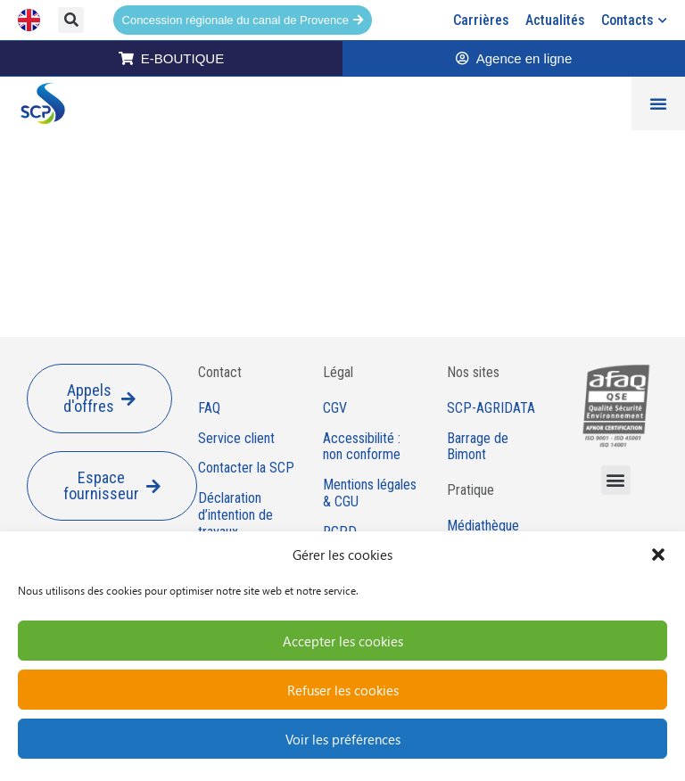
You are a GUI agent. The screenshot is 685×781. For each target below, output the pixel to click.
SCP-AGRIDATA (491, 408)
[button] (658, 554)
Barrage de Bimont (477, 447)
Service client (236, 439)
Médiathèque (483, 526)
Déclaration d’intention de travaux (235, 515)
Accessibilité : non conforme (361, 447)
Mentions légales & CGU (370, 493)
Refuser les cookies (343, 690)
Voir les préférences (342, 739)
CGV (335, 408)
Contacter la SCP (246, 468)
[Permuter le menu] (658, 103)
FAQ (209, 408)
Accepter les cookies (343, 641)
